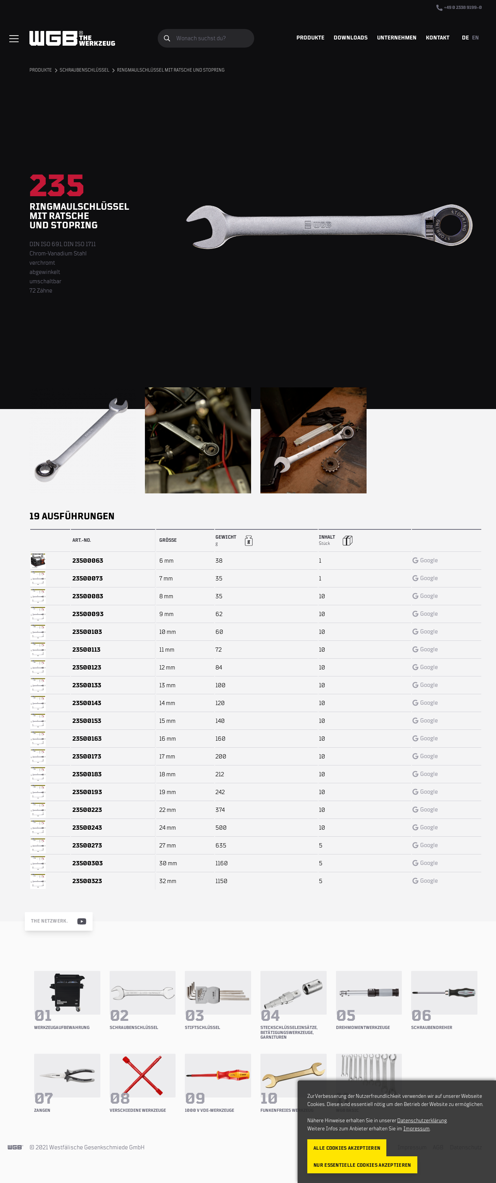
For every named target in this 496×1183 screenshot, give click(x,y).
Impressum (416, 1129)
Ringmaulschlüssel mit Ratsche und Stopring (171, 70)
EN (475, 38)
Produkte (310, 38)
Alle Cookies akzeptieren (346, 1148)
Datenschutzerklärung (422, 1121)
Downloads (351, 38)
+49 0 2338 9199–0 (459, 8)
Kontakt (438, 38)
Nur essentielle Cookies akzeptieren (362, 1165)
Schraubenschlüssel (84, 70)
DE (465, 38)
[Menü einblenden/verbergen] (14, 38)
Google (425, 560)
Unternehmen (397, 38)
